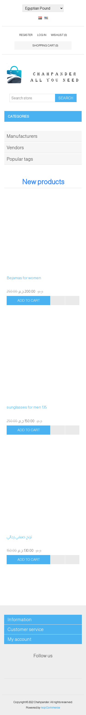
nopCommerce (50, 707)
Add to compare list (57, 300)
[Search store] (32, 98)
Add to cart (28, 300)
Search (65, 98)
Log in (41, 35)
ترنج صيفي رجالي (19, 537)
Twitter (43, 667)
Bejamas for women (24, 278)
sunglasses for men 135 (27, 407)
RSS (54, 667)
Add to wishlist (72, 300)
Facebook (32, 667)
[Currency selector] (42, 8)
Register (26, 35)
